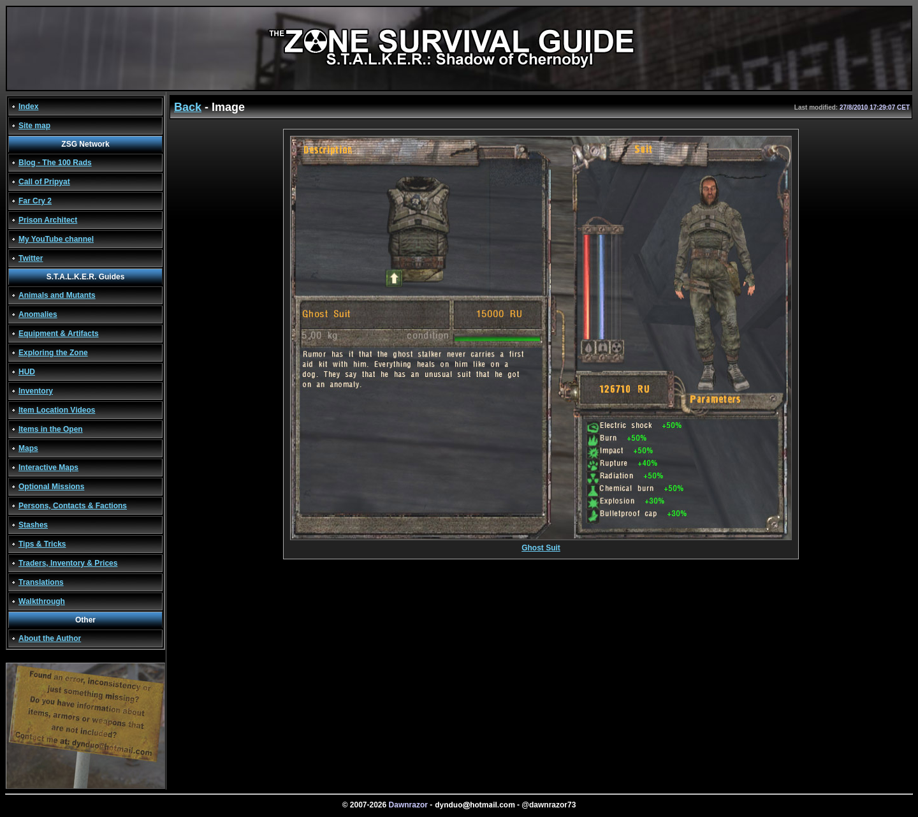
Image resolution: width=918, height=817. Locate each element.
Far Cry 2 (35, 200)
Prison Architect (47, 220)
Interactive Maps (48, 467)
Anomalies (37, 314)
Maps (28, 448)
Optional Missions (51, 486)
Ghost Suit (541, 544)
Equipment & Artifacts (58, 333)
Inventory (35, 390)
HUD (26, 371)
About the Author (49, 638)
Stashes (33, 524)
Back (187, 107)
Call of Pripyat (44, 181)
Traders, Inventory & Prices (67, 563)
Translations (41, 582)
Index (28, 106)
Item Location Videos (56, 410)
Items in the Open (50, 429)
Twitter (30, 258)
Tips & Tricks (42, 544)
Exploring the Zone (53, 352)
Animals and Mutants (57, 295)
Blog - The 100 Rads (55, 162)
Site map (34, 125)
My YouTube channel (56, 239)
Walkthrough (41, 601)
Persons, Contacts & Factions (72, 505)
